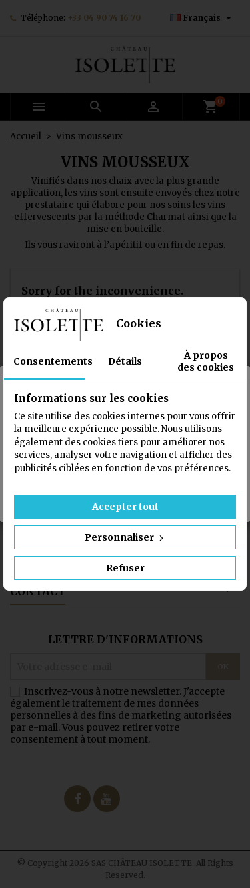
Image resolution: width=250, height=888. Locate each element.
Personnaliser (125, 537)
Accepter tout (125, 507)
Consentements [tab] (49, 361)
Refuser (125, 568)
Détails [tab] (125, 361)
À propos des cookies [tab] (205, 361)
